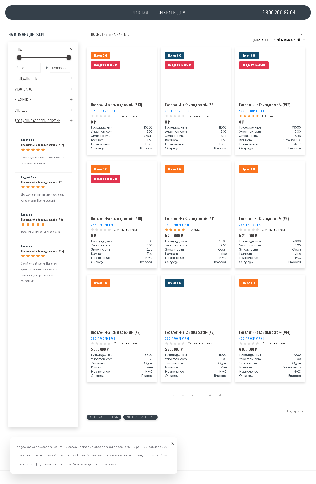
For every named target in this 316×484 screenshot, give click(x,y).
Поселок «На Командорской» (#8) (190, 104)
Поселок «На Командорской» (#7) (189, 332)
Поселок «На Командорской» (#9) (42, 220)
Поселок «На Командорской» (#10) (116, 218)
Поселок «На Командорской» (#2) (116, 332)
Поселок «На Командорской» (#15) (42, 251)
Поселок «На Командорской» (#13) (116, 104)
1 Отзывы (268, 116)
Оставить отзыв (126, 116)
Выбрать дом (172, 12)
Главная (139, 12)
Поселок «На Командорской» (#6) (264, 218)
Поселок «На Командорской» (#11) (42, 182)
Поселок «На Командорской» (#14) (264, 332)
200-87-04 (278, 12)
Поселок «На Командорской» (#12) (42, 145)
